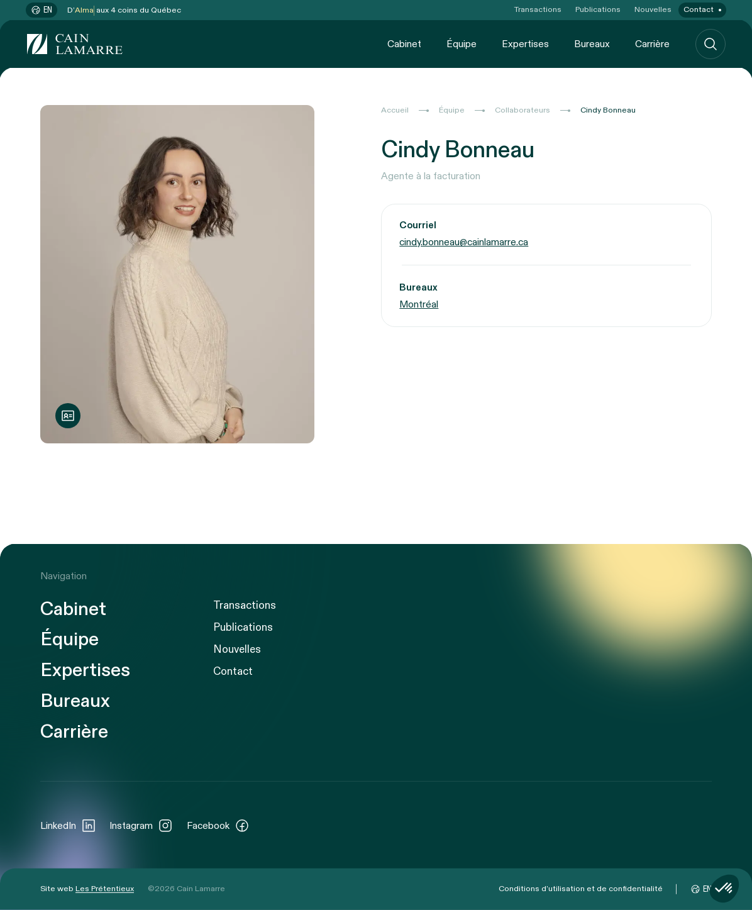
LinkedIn (68, 825)
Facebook (218, 825)
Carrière (652, 43)
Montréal (418, 304)
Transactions (537, 9)
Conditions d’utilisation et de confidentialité (581, 889)
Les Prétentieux (104, 889)
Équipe (461, 43)
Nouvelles (653, 9)
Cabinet (404, 43)
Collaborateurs (522, 110)
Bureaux (592, 43)
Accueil (395, 110)
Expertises (525, 43)
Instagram (141, 825)
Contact (698, 9)
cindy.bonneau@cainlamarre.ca (463, 243)
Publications (598, 9)
